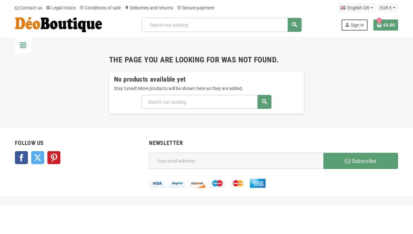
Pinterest (53, 157)
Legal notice (61, 7)
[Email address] (236, 161)
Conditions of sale (100, 7)
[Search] (221, 25)
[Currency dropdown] (387, 8)
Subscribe (360, 161)
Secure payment (196, 7)
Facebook (21, 157)
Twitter (37, 157)
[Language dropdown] (356, 8)
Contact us (28, 7)
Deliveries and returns (149, 7)
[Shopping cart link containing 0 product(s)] (385, 25)
